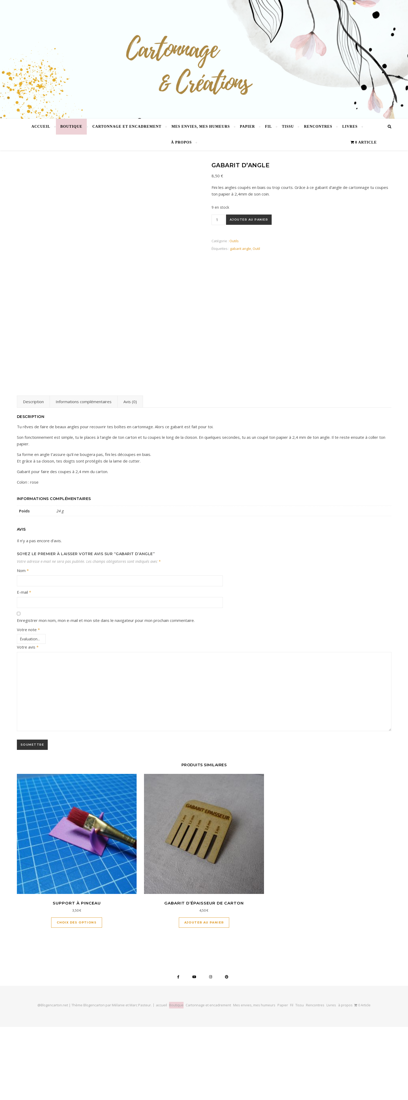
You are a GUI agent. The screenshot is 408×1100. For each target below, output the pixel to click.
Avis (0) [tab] (130, 474)
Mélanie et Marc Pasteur (131, 1078)
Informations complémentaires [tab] (84, 474)
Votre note (28, 702)
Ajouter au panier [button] (204, 995)
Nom (23, 643)
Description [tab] (33, 474)
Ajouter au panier (249, 219)
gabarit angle (240, 248)
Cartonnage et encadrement (126, 126)
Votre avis (28, 720)
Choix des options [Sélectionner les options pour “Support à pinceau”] (77, 995)
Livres (350, 126)
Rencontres (318, 126)
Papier (247, 126)
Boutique (71, 126)
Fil (268, 126)
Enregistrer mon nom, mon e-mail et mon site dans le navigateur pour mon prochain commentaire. (106, 693)
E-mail (24, 665)
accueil (40, 126)
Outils (234, 241)
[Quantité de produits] (218, 220)
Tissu (288, 126)
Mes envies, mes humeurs (200, 126)
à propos (181, 142)
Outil (256, 248)
